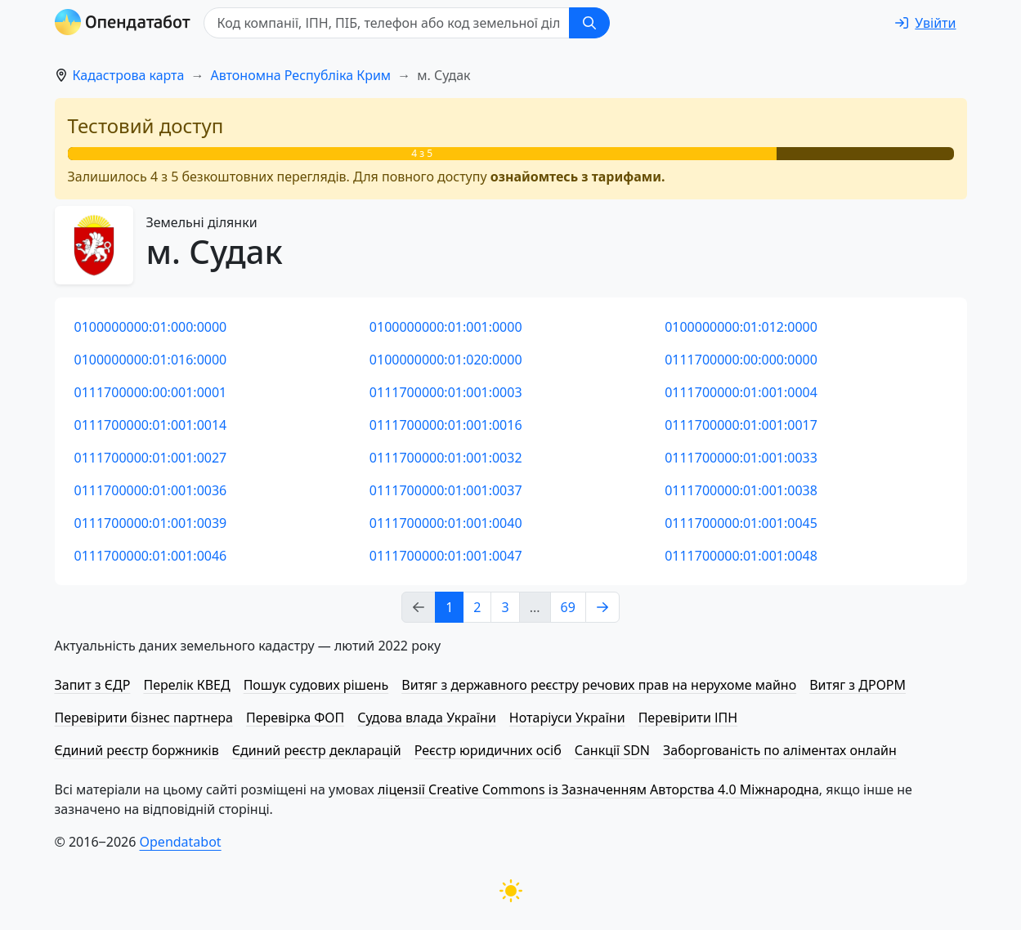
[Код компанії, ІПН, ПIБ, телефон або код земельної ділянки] (387, 22)
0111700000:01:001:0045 (741, 523)
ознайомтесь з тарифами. (577, 177)
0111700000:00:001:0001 (150, 392)
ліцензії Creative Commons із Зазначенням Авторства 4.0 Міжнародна (598, 789)
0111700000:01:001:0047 (445, 556)
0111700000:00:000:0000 (741, 360)
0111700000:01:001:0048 (741, 556)
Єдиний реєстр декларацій (316, 750)
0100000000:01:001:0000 (445, 327)
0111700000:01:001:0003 (445, 392)
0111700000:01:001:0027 (150, 458)
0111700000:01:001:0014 (150, 425)
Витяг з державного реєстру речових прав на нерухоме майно (598, 685)
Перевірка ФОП (295, 718)
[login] (925, 22)
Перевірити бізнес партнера (144, 718)
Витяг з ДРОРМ (857, 685)
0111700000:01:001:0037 (445, 490)
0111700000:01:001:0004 (741, 392)
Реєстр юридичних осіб (488, 750)
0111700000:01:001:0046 (150, 556)
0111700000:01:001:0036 (150, 490)
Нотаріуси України (567, 718)
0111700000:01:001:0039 (150, 523)
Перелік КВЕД (186, 685)
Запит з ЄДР (93, 685)
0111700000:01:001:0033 (741, 458)
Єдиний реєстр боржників (137, 750)
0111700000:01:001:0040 (445, 523)
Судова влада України (426, 718)
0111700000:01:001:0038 (741, 490)
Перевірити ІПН (688, 718)
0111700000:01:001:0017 (741, 425)
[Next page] (602, 607)
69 (568, 607)
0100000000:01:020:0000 (445, 360)
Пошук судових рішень (316, 685)
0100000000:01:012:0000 (741, 327)
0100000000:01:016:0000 (150, 360)
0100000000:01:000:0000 (150, 327)
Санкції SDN (612, 750)
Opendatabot (181, 842)
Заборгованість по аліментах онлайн (780, 750)
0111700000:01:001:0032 (445, 458)
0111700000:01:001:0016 (445, 425)
